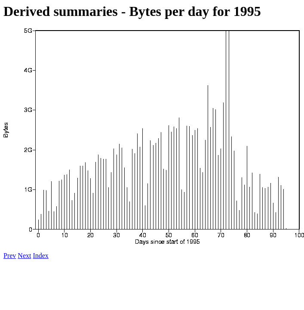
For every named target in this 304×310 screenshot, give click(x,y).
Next (24, 255)
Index (40, 255)
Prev (9, 255)
